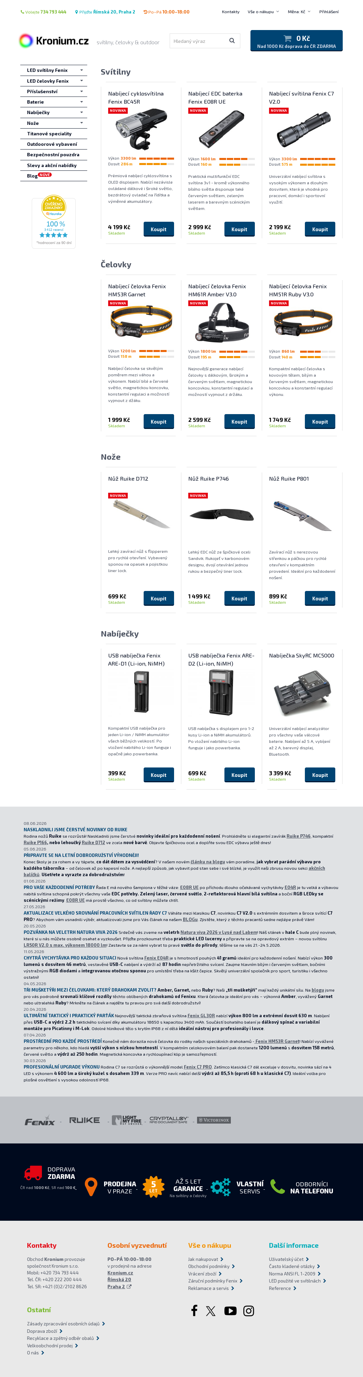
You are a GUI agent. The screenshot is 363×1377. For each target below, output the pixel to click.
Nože (111, 456)
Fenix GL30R (201, 1015)
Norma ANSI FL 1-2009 (292, 1273)
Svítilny (116, 71)
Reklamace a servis (208, 1288)
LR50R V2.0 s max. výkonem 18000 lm (65, 945)
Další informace (294, 1245)
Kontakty (231, 11)
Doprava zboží (42, 1331)
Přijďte (104, 12)
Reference (280, 1288)
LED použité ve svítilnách (295, 1281)
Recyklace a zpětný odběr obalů (60, 1338)
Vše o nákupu (261, 11)
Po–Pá (166, 12)
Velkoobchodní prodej (50, 1345)
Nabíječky (120, 633)
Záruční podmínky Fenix (212, 1281)
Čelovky (116, 264)
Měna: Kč (296, 11)
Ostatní (39, 1309)
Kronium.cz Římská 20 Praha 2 (120, 1279)
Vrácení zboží (202, 1273)
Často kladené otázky (292, 1266)
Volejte (43, 12)
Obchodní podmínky (208, 1266)
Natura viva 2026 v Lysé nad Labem (218, 932)
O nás (33, 1352)
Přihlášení (329, 11)
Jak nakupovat (203, 1259)
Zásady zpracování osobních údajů (63, 1323)
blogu (318, 990)
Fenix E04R (156, 958)
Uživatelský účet (286, 1259)
